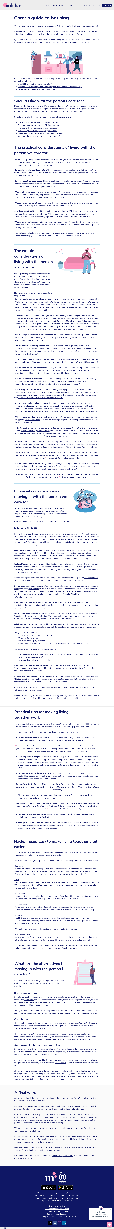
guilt (49, 381)
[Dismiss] (110, 1210)
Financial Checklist (70, 594)
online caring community (62, 1155)
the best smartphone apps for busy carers (58, 929)
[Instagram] (59, 1223)
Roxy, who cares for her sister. (57, 436)
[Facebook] (55, 1223)
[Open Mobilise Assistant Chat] (109, 1224)
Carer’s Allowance (22, 572)
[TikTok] (50, 1223)
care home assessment (58, 643)
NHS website (57, 1013)
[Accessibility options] (5, 1228)
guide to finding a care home (43, 1039)
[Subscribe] (107, 5)
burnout (45, 348)
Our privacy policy (57, 1206)
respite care (34, 588)
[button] (57, 5)
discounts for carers (64, 698)
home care (29, 999)
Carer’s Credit (39, 572)
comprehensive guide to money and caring (40, 545)
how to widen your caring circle (50, 197)
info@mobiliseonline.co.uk (57, 1214)
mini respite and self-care (36, 1120)
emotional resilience (48, 406)
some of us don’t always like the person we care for (40, 397)
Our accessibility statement (57, 1208)
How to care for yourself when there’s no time (44, 776)
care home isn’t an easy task (70, 1023)
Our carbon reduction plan (57, 1211)
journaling (22, 798)
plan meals (73, 937)
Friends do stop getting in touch (35, 430)
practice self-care (32, 419)
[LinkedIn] (64, 1223)
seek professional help (85, 822)
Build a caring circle (60, 756)
